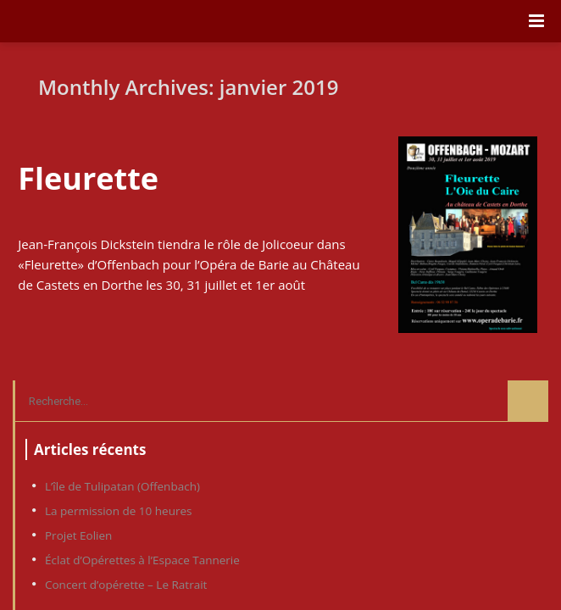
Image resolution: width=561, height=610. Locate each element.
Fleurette (88, 178)
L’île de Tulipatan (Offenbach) (122, 486)
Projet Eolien (78, 535)
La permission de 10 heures (118, 510)
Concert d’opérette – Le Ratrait (126, 584)
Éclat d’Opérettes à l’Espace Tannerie (142, 560)
